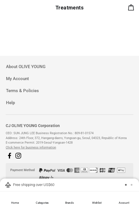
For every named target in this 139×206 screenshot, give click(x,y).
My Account (17, 78)
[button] (9, 156)
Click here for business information (31, 147)
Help (10, 102)
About (25, 66)
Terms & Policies (22, 90)
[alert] (132, 8)
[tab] (69, 67)
